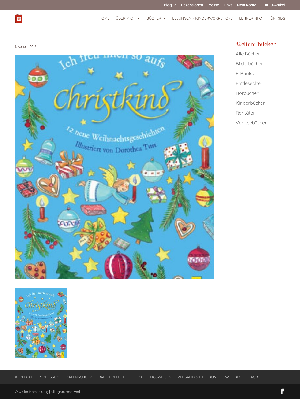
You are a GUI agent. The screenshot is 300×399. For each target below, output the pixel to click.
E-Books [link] (245, 73)
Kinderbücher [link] (250, 103)
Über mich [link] (125, 19)
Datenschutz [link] (79, 377)
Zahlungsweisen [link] (154, 377)
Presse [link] (213, 5)
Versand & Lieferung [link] (198, 377)
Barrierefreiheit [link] (115, 377)
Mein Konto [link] (246, 5)
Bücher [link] (153, 19)
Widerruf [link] (234, 377)
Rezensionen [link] (192, 5)
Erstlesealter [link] (249, 83)
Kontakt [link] (24, 377)
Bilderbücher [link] (249, 63)
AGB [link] (254, 377)
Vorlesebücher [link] (251, 123)
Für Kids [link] (276, 19)
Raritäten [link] (246, 113)
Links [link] (228, 5)
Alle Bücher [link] (248, 54)
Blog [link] (168, 5)
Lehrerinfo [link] (250, 19)
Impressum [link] (49, 377)
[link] (274, 5)
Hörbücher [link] (247, 93)
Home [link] (104, 19)
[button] (282, 391)
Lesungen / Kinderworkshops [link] (202, 19)
